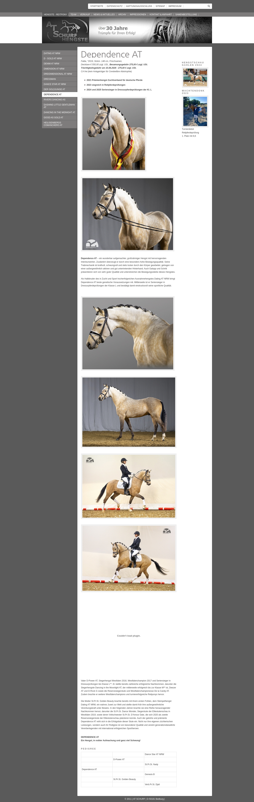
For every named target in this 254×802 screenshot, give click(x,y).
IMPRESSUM (174, 6)
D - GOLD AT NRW (53, 58)
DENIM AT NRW (51, 63)
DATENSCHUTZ (114, 6)
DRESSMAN (50, 79)
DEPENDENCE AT (52, 94)
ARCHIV (122, 14)
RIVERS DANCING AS (54, 99)
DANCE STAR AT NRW (55, 84)
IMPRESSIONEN (138, 14)
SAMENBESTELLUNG (186, 14)
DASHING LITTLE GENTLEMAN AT (59, 106)
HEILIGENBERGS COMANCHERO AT (53, 123)
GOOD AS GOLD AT (53, 117)
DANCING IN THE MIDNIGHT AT (59, 112)
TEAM (73, 14)
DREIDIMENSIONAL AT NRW (58, 74)
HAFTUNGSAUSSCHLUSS (139, 6)
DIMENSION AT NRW (54, 69)
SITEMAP (160, 6)
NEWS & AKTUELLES (104, 14)
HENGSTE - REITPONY (55, 14)
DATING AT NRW (52, 53)
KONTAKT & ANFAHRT (161, 14)
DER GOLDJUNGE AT (54, 89)
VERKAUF (85, 14)
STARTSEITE (96, 6)
